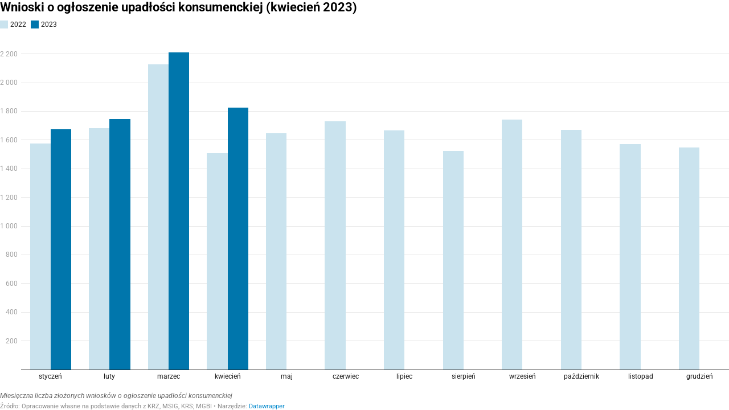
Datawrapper (267, 406)
